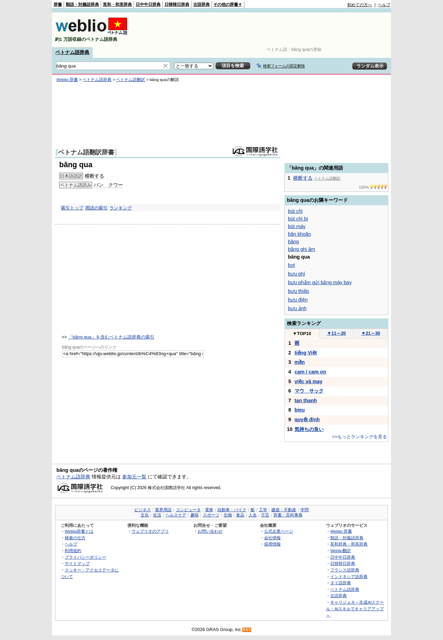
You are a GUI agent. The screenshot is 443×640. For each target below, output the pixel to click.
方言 (265, 515)
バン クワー (108, 185)
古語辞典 (201, 4)
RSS (247, 630)
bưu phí (296, 274)
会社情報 (272, 537)
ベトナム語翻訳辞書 (86, 152)
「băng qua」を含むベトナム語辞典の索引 (111, 337)
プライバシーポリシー (85, 557)
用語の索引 (96, 207)
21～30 (370, 333)
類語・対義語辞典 (82, 4)
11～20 (336, 333)
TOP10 (301, 333)
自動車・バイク (231, 510)
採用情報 (272, 544)
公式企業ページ (278, 531)
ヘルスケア (175, 515)
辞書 (58, 4)
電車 (209, 510)
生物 (228, 515)
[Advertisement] (264, 29)
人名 (252, 515)
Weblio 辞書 (67, 80)
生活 (157, 515)
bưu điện (298, 300)
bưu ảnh (297, 308)
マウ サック (309, 391)
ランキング (120, 207)
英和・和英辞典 (117, 4)
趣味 (194, 515)
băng (293, 241)
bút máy (297, 226)
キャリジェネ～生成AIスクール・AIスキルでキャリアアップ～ (355, 608)
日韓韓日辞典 (176, 4)
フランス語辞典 (344, 570)
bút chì (295, 211)
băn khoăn (299, 234)
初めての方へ (359, 4)
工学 (263, 510)
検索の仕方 (75, 537)
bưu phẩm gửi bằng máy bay (320, 282)
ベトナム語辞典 (72, 52)
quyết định (307, 419)
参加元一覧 (134, 476)
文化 (145, 515)
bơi (291, 265)
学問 (304, 510)
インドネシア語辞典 (349, 576)
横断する (94, 176)
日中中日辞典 (148, 4)
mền (300, 362)
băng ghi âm (301, 249)
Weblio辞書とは (79, 531)
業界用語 (163, 510)
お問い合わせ (210, 531)
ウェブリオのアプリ (150, 531)
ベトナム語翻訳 (130, 80)
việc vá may (309, 381)
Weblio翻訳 (340, 550)
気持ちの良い (309, 429)
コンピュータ (188, 510)
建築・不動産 (283, 510)
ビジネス (142, 510)
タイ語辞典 (340, 582)
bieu (300, 410)
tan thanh (306, 400)
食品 (240, 515)
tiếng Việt (306, 352)
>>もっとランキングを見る (359, 436)
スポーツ (211, 515)
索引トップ (72, 207)
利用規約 (73, 550)
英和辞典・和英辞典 (349, 544)
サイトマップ (77, 563)
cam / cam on (310, 372)
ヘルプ (384, 4)
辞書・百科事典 (287, 515)
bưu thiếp (298, 291)
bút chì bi (298, 219)
